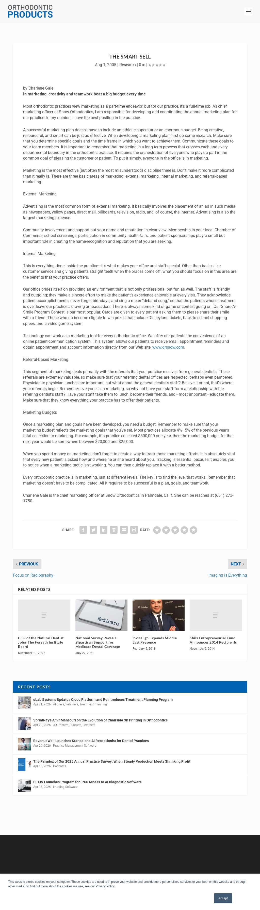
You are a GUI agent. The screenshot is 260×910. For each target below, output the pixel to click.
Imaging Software (65, 787)
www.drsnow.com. (168, 347)
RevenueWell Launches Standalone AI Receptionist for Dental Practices (91, 741)
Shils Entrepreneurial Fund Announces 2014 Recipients (213, 640)
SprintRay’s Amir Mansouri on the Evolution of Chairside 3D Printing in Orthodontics (100, 720)
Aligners (58, 704)
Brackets (75, 725)
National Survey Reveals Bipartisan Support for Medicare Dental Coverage (97, 642)
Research (127, 64)
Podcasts (59, 766)
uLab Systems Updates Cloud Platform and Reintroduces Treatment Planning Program (103, 700)
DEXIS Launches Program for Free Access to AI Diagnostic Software (87, 782)
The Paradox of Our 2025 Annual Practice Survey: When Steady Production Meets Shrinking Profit (111, 761)
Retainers (72, 704)
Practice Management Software (74, 745)
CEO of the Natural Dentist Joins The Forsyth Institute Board (40, 642)
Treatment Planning (93, 704)
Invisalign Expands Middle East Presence (155, 640)
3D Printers (60, 725)
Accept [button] (223, 898)
